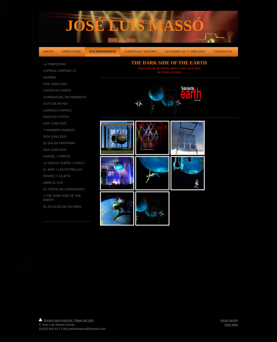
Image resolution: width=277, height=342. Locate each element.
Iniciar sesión (229, 320)
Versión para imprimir (56, 320)
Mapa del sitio (84, 320)
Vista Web (231, 324)
